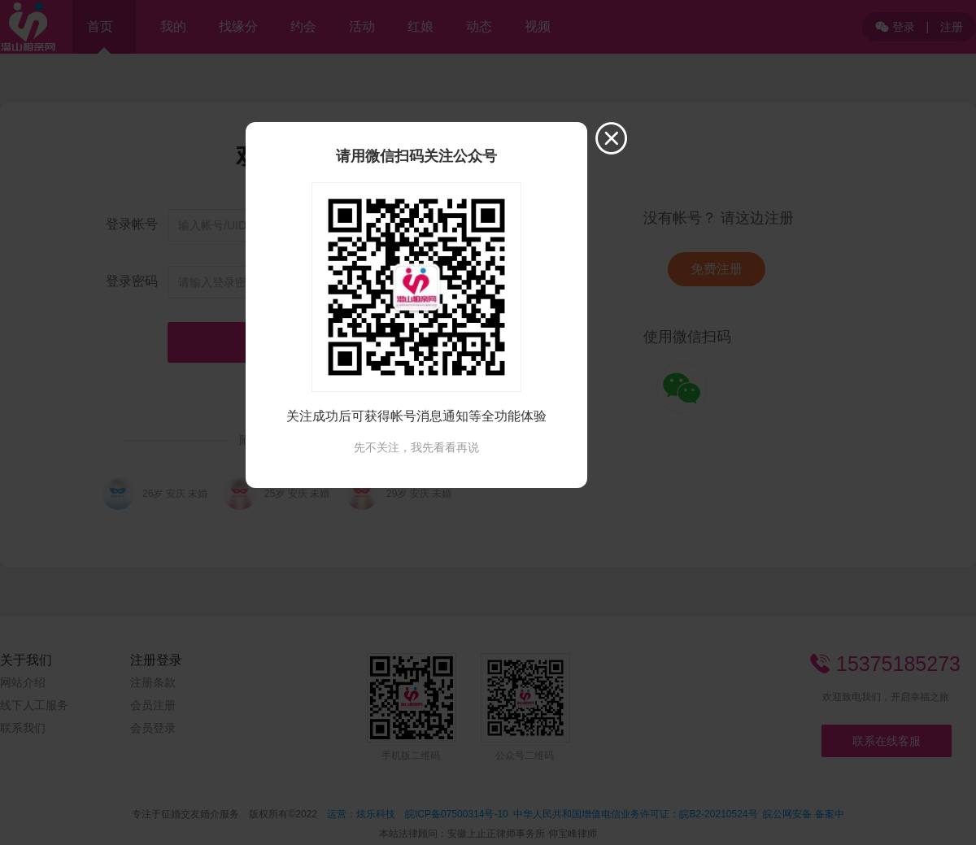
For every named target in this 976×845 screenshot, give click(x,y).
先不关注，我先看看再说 (416, 447)
